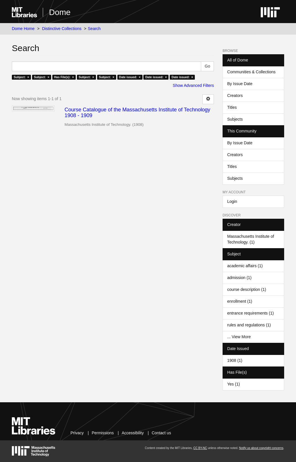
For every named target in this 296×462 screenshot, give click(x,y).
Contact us (161, 433)
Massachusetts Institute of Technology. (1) (250, 239)
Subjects (235, 119)
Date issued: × (129, 77)
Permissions (103, 433)
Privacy (77, 433)
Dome (60, 12)
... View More (239, 336)
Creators (235, 95)
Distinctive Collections (62, 28)
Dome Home (23, 28)
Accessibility (133, 433)
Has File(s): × (64, 77)
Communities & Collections (251, 72)
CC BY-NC (200, 448)
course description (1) (246, 289)
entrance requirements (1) (250, 313)
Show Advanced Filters (193, 85)
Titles (232, 107)
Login (232, 201)
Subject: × (21, 77)
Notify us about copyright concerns (261, 448)
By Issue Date (239, 83)
